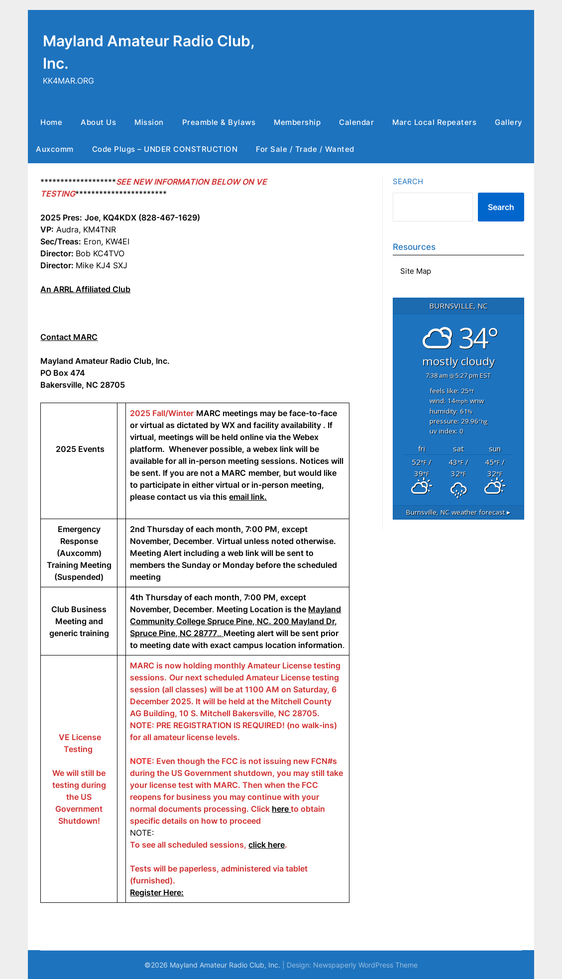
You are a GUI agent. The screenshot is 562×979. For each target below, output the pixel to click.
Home (51, 122)
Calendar (356, 122)
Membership (297, 122)
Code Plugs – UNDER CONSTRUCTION (165, 149)
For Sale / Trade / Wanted (305, 149)
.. (235, 621)
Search (408, 181)
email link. (248, 497)
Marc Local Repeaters (434, 122)
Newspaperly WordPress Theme (365, 965)
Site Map (415, 271)
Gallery (509, 122)
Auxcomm (55, 149)
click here (266, 845)
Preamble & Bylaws (219, 122)
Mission (149, 122)
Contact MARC (69, 337)
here (281, 809)
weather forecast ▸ (458, 512)
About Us (98, 122)
